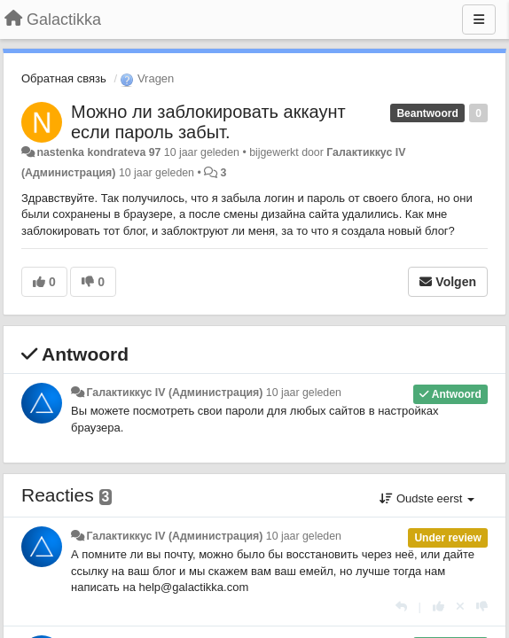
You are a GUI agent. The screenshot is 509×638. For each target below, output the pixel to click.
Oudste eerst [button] (427, 498)
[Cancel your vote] (460, 606)
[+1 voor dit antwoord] (438, 606)
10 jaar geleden (303, 392)
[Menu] (479, 19)
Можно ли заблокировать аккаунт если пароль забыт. (208, 122)
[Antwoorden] (401, 606)
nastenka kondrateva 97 (98, 152)
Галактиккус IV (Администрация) (174, 392)
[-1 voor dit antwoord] (482, 606)
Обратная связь (63, 78)
